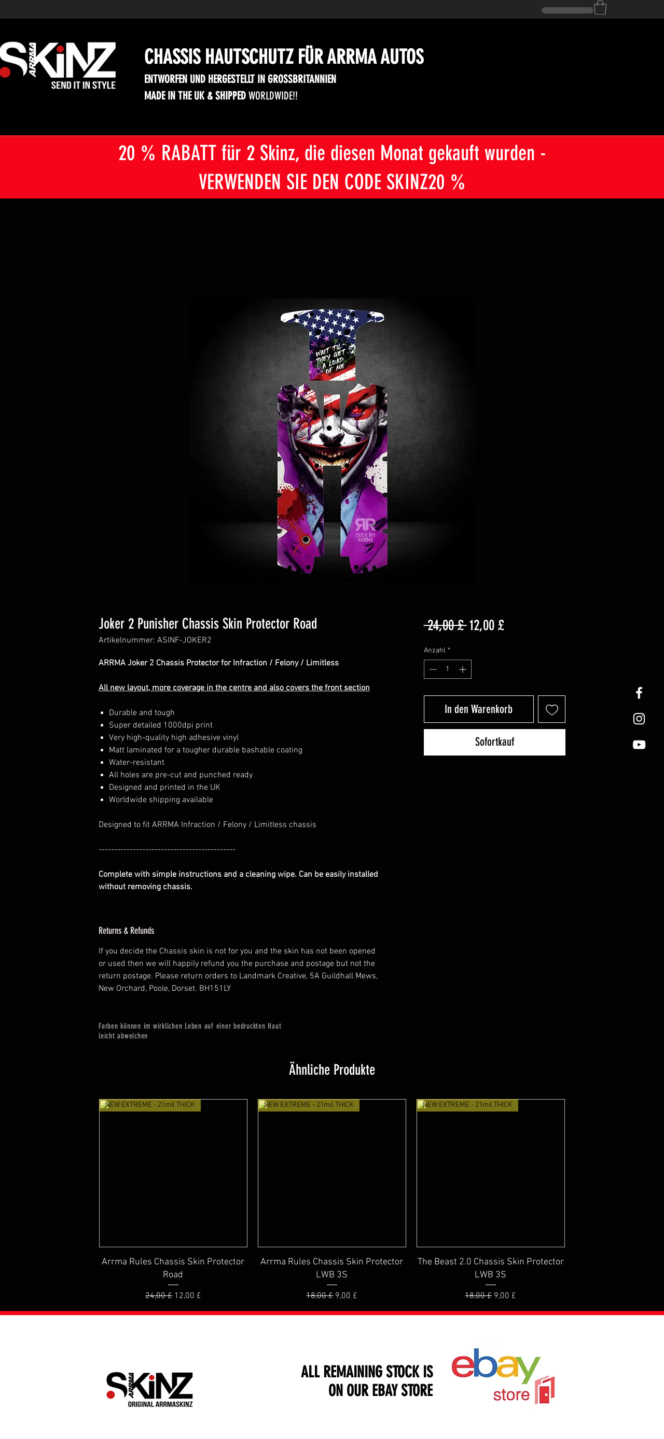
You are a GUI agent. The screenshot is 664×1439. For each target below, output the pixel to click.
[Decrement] (431, 669)
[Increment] (463, 669)
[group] (332, 1201)
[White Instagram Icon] (639, 718)
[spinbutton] (447, 669)
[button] (600, 7)
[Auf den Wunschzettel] (551, 709)
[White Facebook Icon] (639, 693)
